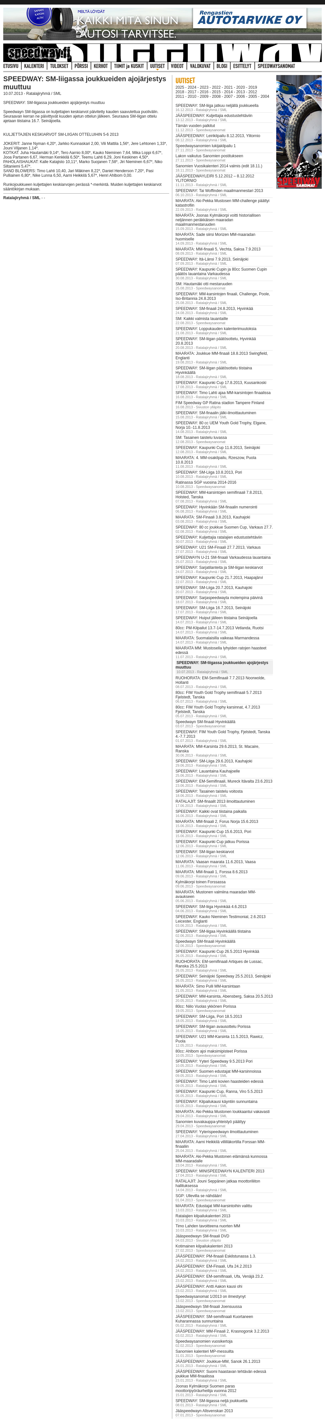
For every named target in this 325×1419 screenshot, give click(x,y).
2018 (180, 92)
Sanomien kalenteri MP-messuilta (205, 1351)
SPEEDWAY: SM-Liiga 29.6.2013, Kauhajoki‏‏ (214, 761)
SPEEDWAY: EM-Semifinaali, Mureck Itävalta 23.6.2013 (224, 781)
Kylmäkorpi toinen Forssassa (201, 882)
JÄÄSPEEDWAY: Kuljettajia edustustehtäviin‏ (214, 115)
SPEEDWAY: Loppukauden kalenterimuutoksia (216, 328)
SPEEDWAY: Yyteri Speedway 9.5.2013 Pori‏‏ (214, 1061)
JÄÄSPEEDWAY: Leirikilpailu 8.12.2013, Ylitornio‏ (218, 136)
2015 (216, 92)
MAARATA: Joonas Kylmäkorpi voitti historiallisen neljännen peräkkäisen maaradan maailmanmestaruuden (218, 220)
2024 (192, 87)
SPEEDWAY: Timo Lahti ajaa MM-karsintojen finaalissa (223, 392)
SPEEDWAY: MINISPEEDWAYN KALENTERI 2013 (220, 1171)
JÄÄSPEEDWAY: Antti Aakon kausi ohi (209, 1286)
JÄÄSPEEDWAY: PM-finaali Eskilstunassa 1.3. (216, 1256)
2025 (180, 87)
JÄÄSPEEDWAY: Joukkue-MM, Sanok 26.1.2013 (218, 1361)
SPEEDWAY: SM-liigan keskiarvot (205, 852)
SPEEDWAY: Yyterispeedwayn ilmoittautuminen (217, 1132)
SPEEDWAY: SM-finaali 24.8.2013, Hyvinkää (214, 308)
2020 (240, 87)
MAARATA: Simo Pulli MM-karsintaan (208, 986)
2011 (180, 96)
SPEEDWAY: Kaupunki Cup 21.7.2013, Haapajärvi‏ (219, 577)
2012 (252, 92)
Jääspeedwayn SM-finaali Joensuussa (209, 1306)
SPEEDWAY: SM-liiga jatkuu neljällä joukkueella (217, 105)
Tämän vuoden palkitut (195, 125)
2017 (192, 92)
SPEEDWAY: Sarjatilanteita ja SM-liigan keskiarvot (219, 567)
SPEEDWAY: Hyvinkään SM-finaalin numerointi (216, 507)
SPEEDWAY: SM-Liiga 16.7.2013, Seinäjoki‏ (213, 608)
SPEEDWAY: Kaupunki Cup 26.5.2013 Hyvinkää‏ (217, 951)
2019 (252, 87)
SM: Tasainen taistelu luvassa (201, 437)
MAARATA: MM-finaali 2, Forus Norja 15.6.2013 (217, 821)
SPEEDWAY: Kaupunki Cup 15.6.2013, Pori (213, 831)
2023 (204, 87)
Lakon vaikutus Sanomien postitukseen (209, 156)
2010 (192, 96)
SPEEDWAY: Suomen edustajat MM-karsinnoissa (218, 1071)
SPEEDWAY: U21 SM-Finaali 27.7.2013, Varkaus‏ (218, 547)
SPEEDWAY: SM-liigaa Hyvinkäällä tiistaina (213, 931)
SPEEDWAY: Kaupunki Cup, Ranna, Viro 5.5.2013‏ (219, 1091)
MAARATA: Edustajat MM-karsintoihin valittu (214, 1206)
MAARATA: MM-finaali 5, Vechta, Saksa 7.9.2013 (218, 249)
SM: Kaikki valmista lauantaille (202, 318)
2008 (216, 96)
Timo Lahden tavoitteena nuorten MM (208, 1226)
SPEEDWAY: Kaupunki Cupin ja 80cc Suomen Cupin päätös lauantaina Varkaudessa (221, 271)
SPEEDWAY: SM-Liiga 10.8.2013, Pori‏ (209, 472)
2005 (252, 96)
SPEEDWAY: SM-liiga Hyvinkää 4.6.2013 (211, 906)
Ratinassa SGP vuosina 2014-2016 (206, 482)
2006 (240, 96)
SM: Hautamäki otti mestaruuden (204, 284)
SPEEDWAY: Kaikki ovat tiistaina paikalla (211, 811)
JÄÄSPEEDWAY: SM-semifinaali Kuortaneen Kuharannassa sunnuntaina (214, 1318)
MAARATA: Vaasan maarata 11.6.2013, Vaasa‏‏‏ (216, 862)
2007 (228, 96)
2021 (228, 87)
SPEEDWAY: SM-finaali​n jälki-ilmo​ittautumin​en (216, 413)
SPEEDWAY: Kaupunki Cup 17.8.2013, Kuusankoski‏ (221, 382)
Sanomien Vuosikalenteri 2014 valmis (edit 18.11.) (219, 166)
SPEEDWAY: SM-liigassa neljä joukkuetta (211, 1401)
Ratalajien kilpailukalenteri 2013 (203, 1216)
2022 (216, 87)
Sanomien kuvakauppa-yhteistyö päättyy (210, 1121)
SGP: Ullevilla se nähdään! (199, 1196)
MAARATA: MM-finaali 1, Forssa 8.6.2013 (212, 872)
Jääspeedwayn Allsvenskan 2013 (204, 1411)
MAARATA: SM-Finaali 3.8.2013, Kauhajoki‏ (213, 517)
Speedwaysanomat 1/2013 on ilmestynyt (210, 1296)
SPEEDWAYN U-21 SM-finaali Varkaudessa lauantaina (223, 557)
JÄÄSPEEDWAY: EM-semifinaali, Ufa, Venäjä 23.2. (220, 1276)
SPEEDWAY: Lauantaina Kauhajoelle (208, 771)
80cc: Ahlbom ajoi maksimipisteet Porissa (211, 1051)
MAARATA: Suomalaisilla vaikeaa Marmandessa (217, 638)
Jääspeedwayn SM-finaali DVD (202, 1236)
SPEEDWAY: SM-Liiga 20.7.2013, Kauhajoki (214, 587)
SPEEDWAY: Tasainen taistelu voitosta (209, 791)
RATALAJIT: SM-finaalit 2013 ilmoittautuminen (215, 801)
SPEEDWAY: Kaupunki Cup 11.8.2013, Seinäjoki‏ (218, 447)
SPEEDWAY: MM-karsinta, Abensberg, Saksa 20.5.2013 (224, 996)
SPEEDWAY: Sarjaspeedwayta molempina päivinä (219, 597)
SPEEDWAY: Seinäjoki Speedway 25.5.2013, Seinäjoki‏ (223, 976)
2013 (240, 92)
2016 (204, 92)
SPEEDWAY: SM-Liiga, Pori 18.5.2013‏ (209, 1016)
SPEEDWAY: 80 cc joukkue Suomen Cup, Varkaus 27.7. (224, 527)
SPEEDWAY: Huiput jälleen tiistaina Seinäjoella (216, 618)
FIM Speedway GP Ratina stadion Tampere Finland (220, 403)
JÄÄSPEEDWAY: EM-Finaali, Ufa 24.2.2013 (214, 1266)
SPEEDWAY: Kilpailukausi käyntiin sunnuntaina (216, 1101)
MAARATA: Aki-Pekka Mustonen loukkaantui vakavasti (223, 1111)
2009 (204, 96)
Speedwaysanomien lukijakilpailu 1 (206, 146)
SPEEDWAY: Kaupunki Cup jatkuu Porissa (212, 841)
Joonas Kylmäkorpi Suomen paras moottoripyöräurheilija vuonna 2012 (206, 1388)
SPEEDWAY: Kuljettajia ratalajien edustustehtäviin (219, 537)
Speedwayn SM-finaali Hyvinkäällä (205, 722)
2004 (265, 96)
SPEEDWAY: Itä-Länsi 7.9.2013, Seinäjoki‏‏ (212, 259)
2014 (228, 92)
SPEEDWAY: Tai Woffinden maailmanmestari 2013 (219, 190)
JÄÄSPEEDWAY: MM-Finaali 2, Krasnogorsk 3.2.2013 (222, 1331)
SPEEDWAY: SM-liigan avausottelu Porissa (213, 1026)
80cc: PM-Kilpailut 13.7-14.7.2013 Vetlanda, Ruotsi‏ (220, 628)
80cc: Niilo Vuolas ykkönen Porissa (206, 1006)
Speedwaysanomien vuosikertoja (204, 1341)
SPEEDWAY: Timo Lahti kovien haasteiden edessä (219, 1081)
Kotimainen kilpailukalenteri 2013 (204, 1246)
